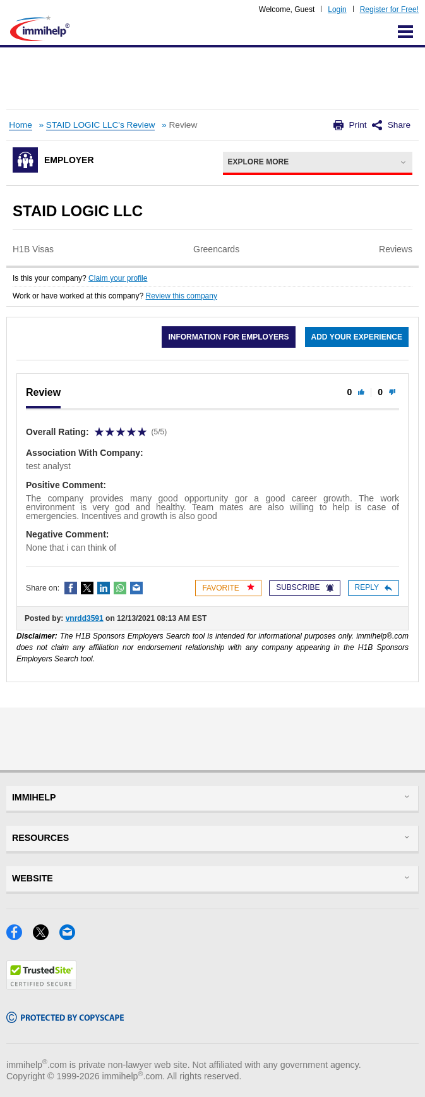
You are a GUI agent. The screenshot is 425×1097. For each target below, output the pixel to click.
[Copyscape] (65, 1019)
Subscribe (304, 587)
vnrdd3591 (85, 618)
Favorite (228, 587)
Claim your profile (117, 278)
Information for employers (228, 337)
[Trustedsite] (41, 985)
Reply (373, 587)
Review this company (181, 295)
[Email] (71, 936)
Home (20, 125)
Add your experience (356, 337)
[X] (46, 936)
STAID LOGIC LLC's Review (100, 125)
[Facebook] (19, 936)
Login (337, 9)
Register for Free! (389, 9)
